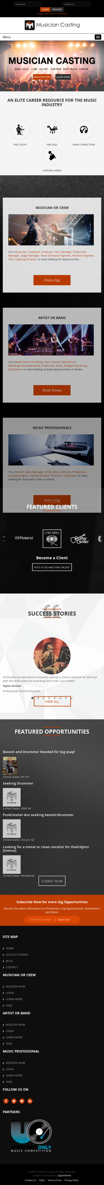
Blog (9, 961)
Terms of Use (54, 1180)
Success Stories (17, 954)
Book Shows (52, 464)
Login (10, 993)
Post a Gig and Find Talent (52, 565)
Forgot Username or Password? (52, 13)
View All (52, 701)
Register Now (42, 76)
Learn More (63, 76)
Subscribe (63, 919)
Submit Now (52, 881)
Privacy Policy (72, 1180)
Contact (12, 967)
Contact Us (30, 1180)
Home (10, 948)
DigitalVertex (64, 1175)
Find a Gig (52, 367)
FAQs (9, 1005)
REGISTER (57, 9)
